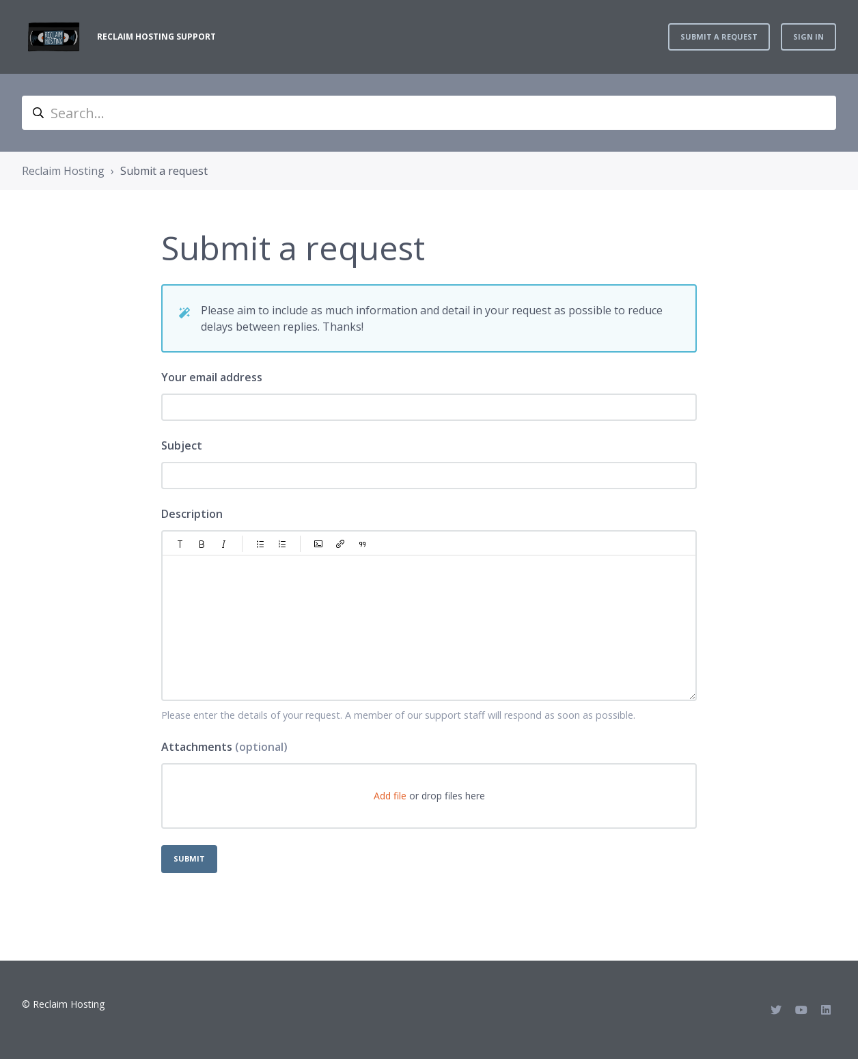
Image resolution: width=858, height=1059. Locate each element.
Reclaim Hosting (63, 170)
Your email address (211, 377)
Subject (181, 445)
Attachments (224, 746)
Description (192, 513)
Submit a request (719, 36)
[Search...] (429, 113)
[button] (180, 544)
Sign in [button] (808, 36)
